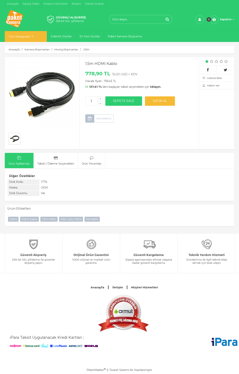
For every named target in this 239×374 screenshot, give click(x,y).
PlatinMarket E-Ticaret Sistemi (108, 370)
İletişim (117, 287)
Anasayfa (97, 287)
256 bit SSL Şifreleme (70, 21)
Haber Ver (211, 85)
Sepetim (227, 19)
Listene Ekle (212, 78)
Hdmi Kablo (29, 219)
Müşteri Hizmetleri (144, 287)
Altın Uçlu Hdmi (71, 219)
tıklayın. (155, 87)
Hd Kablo (92, 219)
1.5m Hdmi (49, 219)
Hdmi (13, 219)
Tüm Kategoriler (19, 36)
